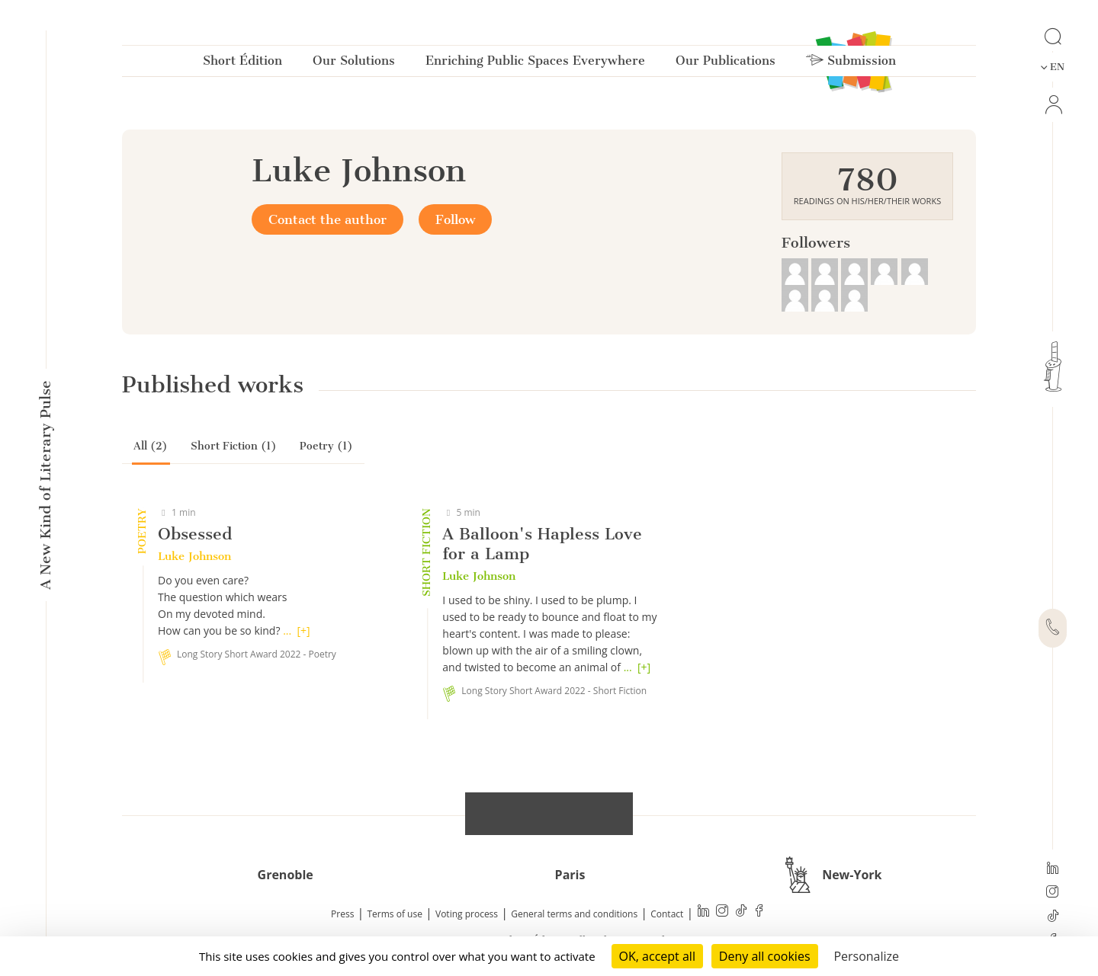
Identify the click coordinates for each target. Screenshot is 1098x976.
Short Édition (242, 63)
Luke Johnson (194, 556)
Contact (666, 913)
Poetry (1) (326, 446)
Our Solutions (354, 63)
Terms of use (395, 913)
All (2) (150, 446)
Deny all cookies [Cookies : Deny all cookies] (765, 956)
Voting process (466, 913)
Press (342, 913)
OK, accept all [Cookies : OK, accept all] (657, 956)
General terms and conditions (574, 913)
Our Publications (725, 63)
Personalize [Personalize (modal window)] (866, 956)
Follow (455, 219)
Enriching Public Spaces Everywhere (535, 63)
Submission (851, 63)
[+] (303, 630)
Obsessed (195, 533)
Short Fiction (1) (234, 446)
